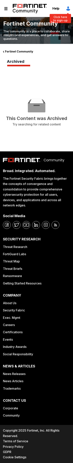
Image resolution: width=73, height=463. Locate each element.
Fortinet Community (30, 8)
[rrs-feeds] (55, 225)
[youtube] (26, 225)
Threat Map (11, 261)
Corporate (10, 408)
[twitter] (16, 225)
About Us (9, 303)
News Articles (13, 381)
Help (55, 8)
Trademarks (12, 388)
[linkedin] (36, 225)
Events (8, 339)
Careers (9, 325)
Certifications (13, 332)
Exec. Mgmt (11, 318)
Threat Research (15, 247)
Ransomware (12, 276)
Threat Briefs (12, 269)
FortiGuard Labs (14, 254)
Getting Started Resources (22, 283)
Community (11, 415)
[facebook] (7, 225)
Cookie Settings (14, 457)
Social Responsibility (18, 354)
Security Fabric (14, 310)
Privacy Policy (13, 447)
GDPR (7, 452)
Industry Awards (14, 347)
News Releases (14, 374)
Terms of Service (15, 441)
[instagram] (46, 225)
